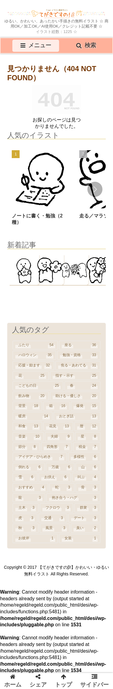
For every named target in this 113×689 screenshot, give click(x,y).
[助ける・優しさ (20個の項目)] (75, 396)
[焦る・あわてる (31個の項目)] (78, 365)
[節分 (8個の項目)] (26, 447)
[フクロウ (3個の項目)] (56, 507)
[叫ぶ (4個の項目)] (86, 477)
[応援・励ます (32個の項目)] (33, 365)
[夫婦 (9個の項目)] (59, 436)
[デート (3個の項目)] (84, 518)
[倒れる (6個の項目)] (29, 467)
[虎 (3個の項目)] (25, 518)
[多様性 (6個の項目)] (84, 457)
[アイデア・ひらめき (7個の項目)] (40, 457)
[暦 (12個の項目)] (87, 426)
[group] (41, 190)
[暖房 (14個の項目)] (32, 416)
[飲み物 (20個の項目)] (31, 396)
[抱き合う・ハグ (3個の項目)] (73, 497)
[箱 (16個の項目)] (56, 406)
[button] (94, 189)
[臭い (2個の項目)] (85, 528)
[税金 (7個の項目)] (86, 447)
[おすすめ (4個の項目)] (30, 487)
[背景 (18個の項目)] (27, 406)
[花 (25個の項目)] (31, 375)
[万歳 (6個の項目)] (60, 467)
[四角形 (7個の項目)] (56, 447)
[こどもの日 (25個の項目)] (38, 385)
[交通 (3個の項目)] (53, 518)
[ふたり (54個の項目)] (35, 345)
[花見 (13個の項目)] (58, 426)
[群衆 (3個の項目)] (87, 507)
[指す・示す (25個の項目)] (75, 375)
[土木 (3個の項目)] (26, 507)
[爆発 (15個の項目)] (85, 406)
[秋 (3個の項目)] (26, 528)
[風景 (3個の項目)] (54, 528)
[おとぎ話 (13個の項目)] (77, 416)
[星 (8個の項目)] (87, 436)
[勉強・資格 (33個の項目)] (79, 355)
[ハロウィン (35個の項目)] (34, 355)
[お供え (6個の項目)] (55, 477)
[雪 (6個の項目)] (25, 477)
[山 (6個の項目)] (88, 467)
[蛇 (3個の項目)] (61, 487)
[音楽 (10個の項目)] (28, 436)
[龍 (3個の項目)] (29, 497)
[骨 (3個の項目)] (88, 487)
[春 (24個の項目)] (82, 385)
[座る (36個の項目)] (80, 345)
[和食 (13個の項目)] (27, 426)
